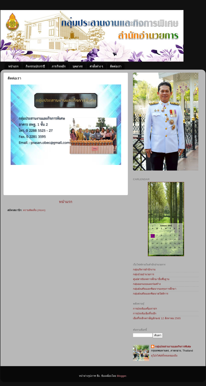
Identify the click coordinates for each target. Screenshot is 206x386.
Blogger (121, 375)
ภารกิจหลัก (59, 66)
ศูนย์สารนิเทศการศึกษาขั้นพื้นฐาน (151, 279)
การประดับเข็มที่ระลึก (144, 313)
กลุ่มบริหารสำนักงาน (144, 269)
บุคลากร (78, 66)
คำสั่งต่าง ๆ (96, 66)
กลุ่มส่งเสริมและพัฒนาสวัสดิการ (150, 293)
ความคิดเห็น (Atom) (34, 210)
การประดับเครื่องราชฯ (145, 308)
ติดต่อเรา (115, 66)
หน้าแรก (13, 66)
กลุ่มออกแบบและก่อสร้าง (147, 283)
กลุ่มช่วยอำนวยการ (143, 274)
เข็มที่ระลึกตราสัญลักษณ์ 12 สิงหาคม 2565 (157, 318)
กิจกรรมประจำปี (35, 66)
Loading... (165, 219)
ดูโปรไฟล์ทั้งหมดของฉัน (164, 355)
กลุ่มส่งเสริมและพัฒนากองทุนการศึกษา (154, 288)
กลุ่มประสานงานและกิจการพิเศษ (173, 346)
